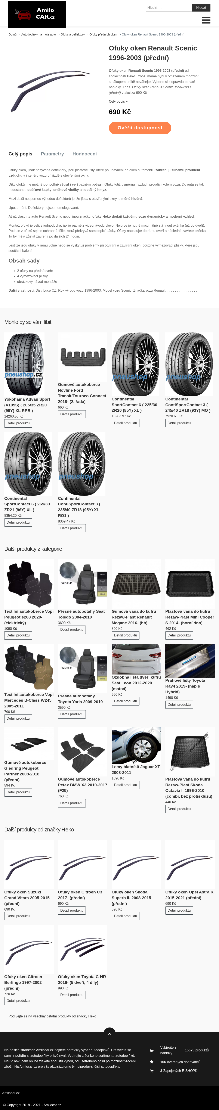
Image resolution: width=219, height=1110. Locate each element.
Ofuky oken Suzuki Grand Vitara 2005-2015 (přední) (27, 898)
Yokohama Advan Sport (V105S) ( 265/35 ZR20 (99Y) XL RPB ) (27, 405)
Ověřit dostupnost (140, 127)
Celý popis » (118, 101)
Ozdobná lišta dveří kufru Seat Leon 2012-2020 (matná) (136, 683)
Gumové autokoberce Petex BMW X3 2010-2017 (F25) (82, 785)
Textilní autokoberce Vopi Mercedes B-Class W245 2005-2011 (29, 700)
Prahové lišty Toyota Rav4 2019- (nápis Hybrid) (185, 686)
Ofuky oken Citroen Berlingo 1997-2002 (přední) (23, 982)
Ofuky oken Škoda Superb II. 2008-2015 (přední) (131, 898)
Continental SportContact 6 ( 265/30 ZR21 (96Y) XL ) (27, 504)
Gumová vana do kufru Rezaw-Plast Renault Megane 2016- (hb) (134, 617)
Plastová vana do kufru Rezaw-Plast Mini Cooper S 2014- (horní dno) (189, 617)
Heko (67, 829)
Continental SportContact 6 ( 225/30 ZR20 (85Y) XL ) (134, 405)
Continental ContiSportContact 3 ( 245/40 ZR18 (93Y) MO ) (187, 405)
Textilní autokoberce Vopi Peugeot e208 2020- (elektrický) (29, 617)
